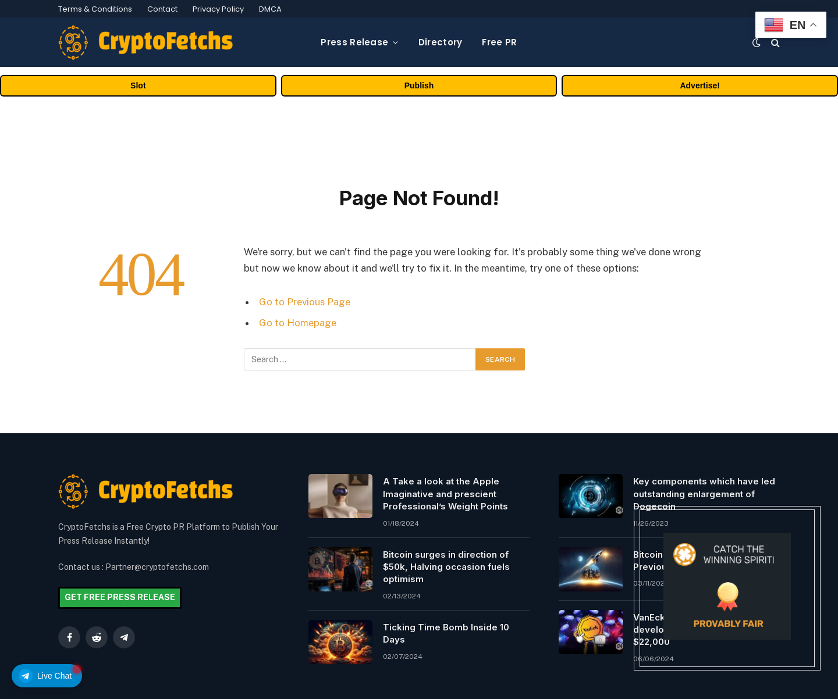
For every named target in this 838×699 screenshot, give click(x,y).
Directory (440, 42)
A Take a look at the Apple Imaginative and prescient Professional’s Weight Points (445, 494)
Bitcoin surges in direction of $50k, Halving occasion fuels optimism (446, 567)
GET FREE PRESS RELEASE (120, 597)
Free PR (499, 42)
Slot (137, 85)
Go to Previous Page (304, 302)
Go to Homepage (297, 323)
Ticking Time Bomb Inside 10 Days (446, 633)
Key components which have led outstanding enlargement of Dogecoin (704, 494)
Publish (419, 85)
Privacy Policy (218, 9)
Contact (162, 9)
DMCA (270, 9)
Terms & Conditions (95, 9)
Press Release (354, 42)
